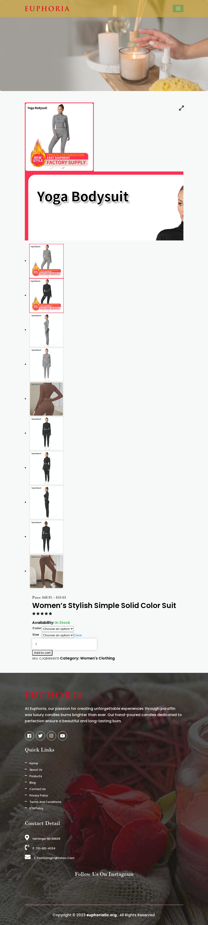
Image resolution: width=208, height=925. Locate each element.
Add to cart (42, 653)
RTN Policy (36, 808)
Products (35, 776)
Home (33, 763)
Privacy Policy (38, 795)
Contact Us (37, 789)
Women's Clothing (97, 658)
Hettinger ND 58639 (42, 839)
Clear (78, 635)
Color (36, 628)
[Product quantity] (64, 644)
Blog (32, 783)
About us (35, 770)
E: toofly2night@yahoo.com (49, 858)
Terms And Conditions (45, 802)
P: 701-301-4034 (40, 848)
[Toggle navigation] (178, 8)
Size (35, 634)
